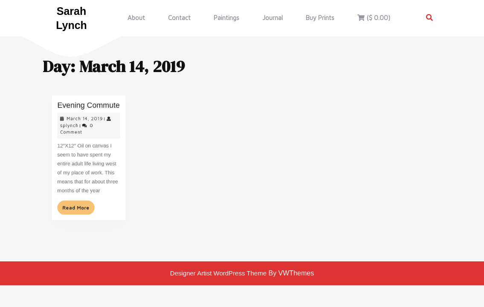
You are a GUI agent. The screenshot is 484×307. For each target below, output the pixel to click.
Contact (179, 17)
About (136, 17)
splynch (71, 128)
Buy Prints (320, 17)
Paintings (226, 17)
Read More (79, 204)
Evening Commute (88, 110)
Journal (272, 17)
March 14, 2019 (85, 122)
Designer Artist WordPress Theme (218, 273)
